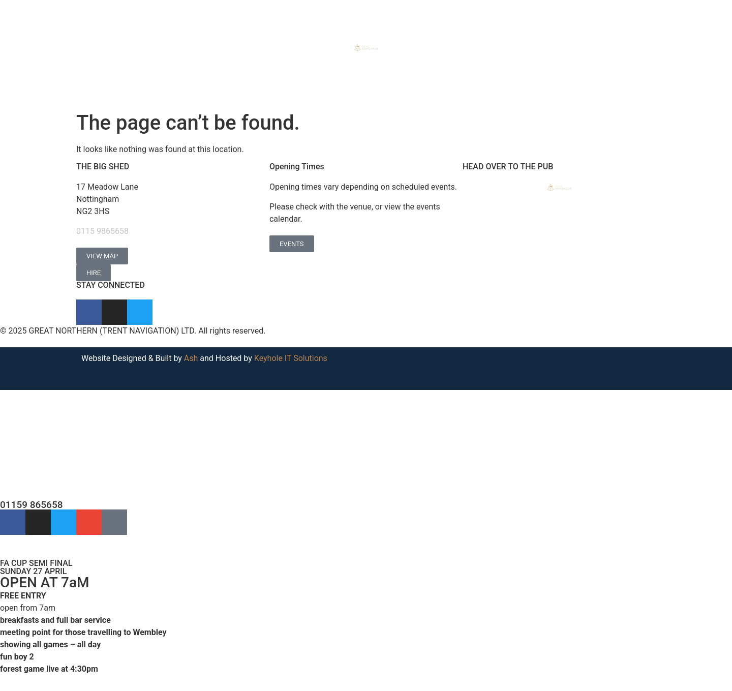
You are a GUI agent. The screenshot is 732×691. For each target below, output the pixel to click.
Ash (191, 358)
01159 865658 (31, 504)
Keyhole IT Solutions (290, 358)
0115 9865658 (102, 231)
